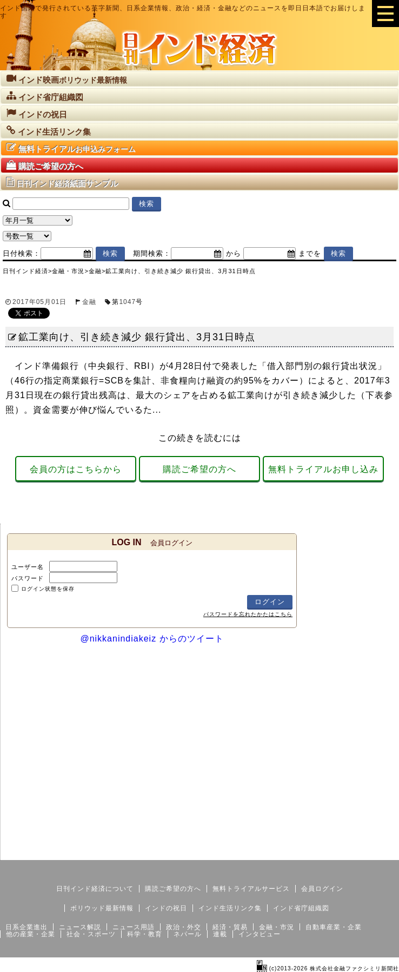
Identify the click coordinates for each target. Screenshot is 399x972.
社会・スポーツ (91, 934)
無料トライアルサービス (251, 888)
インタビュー (259, 934)
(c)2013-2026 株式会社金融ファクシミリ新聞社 (328, 968)
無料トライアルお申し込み (323, 469)
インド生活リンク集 (230, 908)
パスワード (27, 578)
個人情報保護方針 (373, 851)
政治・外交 (183, 927)
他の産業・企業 (30, 934)
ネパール (188, 934)
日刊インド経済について (95, 888)
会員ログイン (322, 888)
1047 (127, 302)
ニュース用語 (133, 927)
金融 (89, 302)
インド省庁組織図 (301, 908)
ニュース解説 (80, 927)
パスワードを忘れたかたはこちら (247, 614)
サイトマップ (316, 851)
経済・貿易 (230, 927)
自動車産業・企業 (333, 927)
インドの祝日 (166, 908)
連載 (220, 934)
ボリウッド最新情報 (102, 908)
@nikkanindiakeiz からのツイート (151, 638)
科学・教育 (144, 934)
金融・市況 (276, 927)
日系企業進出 (26, 927)
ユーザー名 (27, 567)
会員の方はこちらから (76, 469)
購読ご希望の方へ (199, 469)
